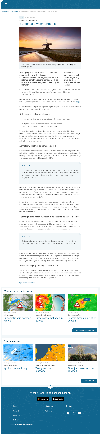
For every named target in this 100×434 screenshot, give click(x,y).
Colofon (16, 420)
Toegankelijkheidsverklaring (23, 424)
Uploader (48, 411)
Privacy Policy (18, 415)
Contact (16, 411)
